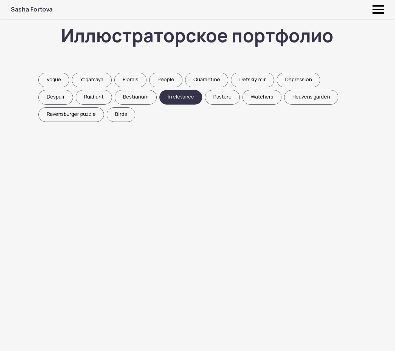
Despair (56, 96)
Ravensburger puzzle (71, 114)
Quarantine (206, 79)
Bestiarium (135, 96)
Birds (121, 114)
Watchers (262, 96)
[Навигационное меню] (378, 9)
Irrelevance (181, 96)
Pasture (222, 96)
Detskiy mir (252, 79)
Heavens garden (311, 96)
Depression (298, 79)
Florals (130, 79)
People (165, 79)
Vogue (54, 79)
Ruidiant (94, 96)
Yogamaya (91, 79)
